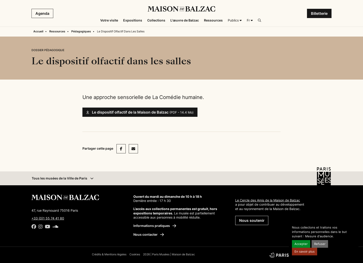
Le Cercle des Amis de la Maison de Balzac (267, 200)
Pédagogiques (81, 31)
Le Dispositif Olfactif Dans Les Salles (120, 31)
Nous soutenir (251, 220)
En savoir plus (304, 251)
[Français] (250, 20)
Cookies (134, 254)
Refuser (319, 244)
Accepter (301, 244)
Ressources (57, 31)
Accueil (38, 31)
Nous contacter (148, 234)
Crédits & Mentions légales (109, 254)
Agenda (42, 13)
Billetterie (319, 13)
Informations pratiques (154, 226)
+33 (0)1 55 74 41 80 (47, 218)
